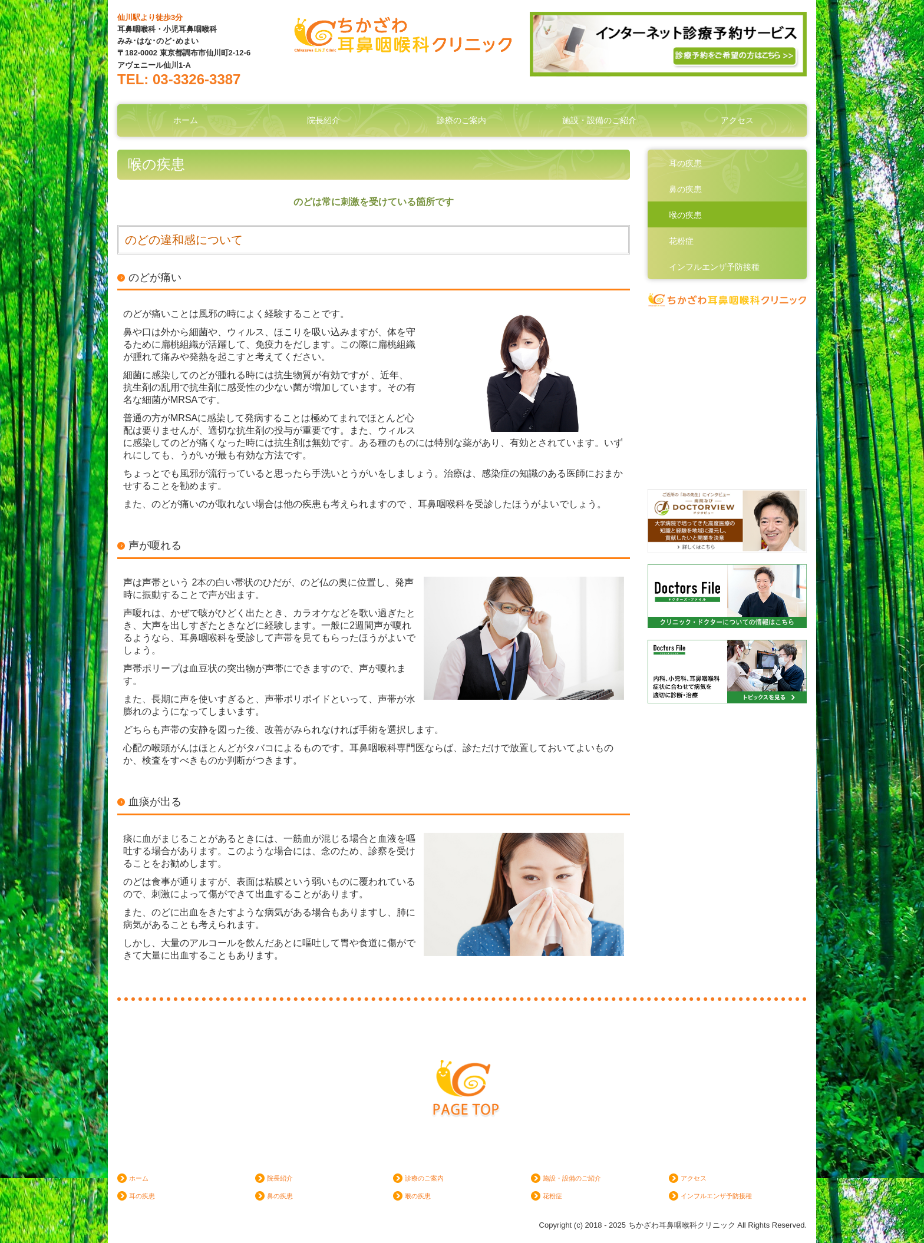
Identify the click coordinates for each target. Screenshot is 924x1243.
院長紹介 (323, 120)
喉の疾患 (685, 215)
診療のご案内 (461, 120)
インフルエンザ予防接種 (714, 267)
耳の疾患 (685, 163)
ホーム (185, 120)
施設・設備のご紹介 (599, 120)
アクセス (737, 120)
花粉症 (681, 241)
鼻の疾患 (685, 189)
